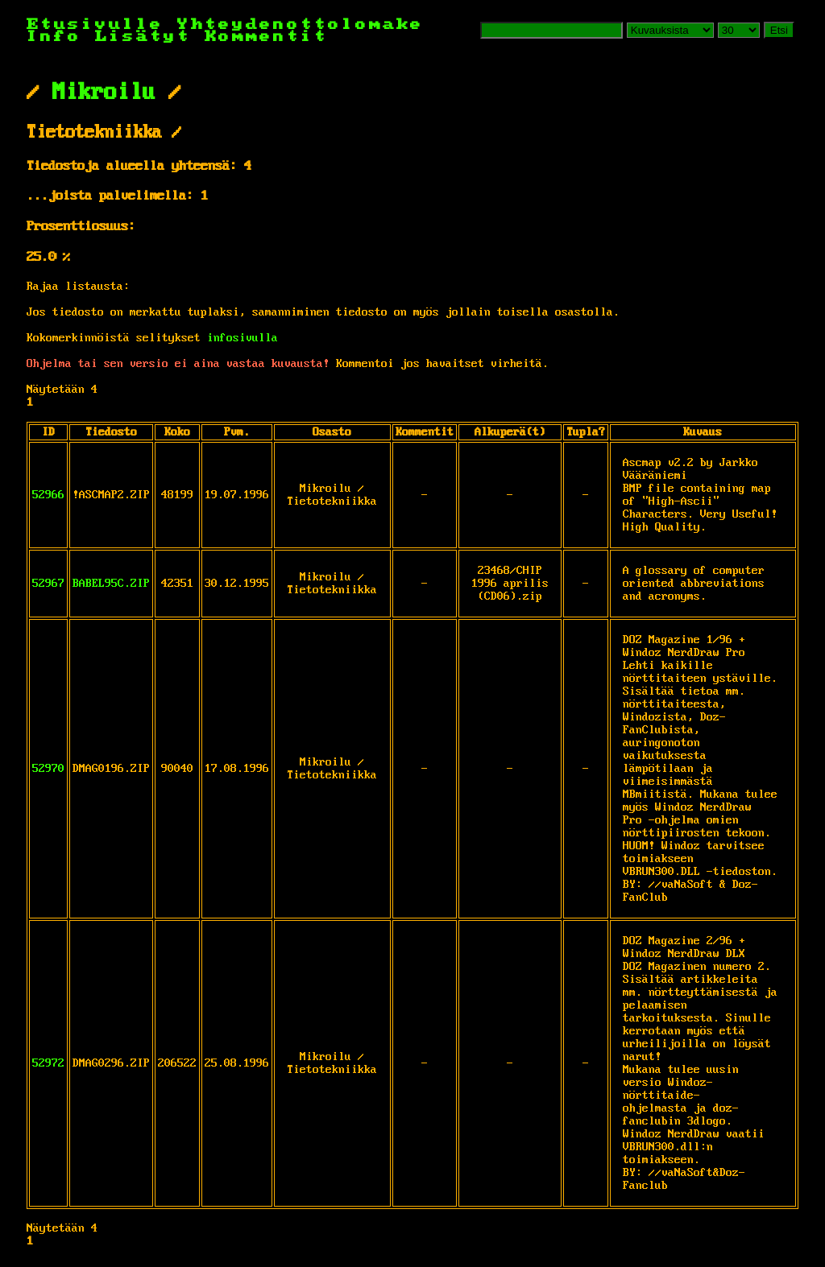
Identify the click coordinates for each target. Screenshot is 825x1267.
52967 (48, 583)
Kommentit (266, 37)
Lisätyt (143, 37)
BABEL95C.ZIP (111, 583)
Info (54, 37)
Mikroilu (103, 92)
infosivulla (242, 338)
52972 (48, 1063)
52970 (48, 768)
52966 (48, 495)
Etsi (779, 30)
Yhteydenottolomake (300, 25)
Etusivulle (102, 25)
